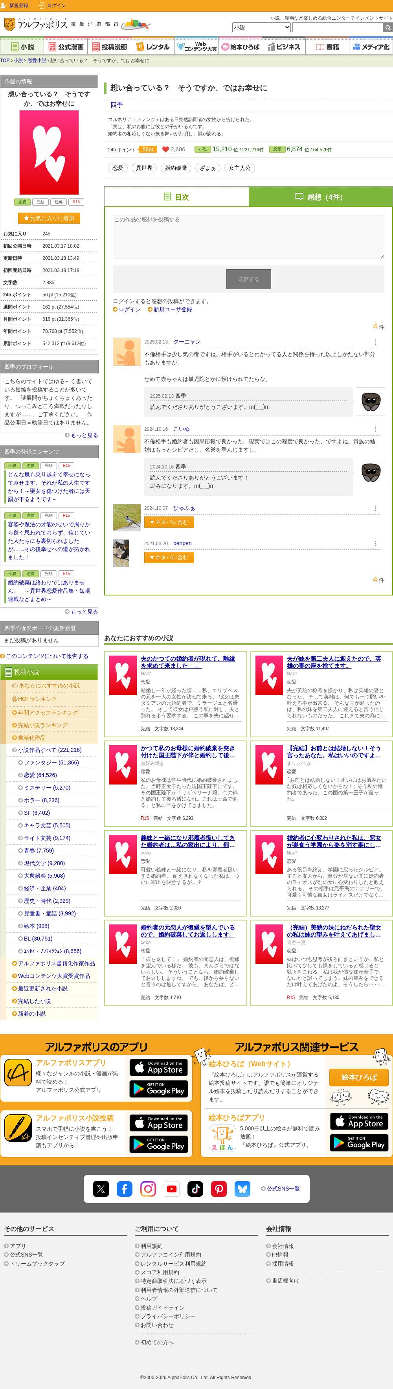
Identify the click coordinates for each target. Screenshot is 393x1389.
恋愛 (277, 149)
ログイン (56, 5)
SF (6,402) (37, 813)
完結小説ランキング (43, 725)
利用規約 (152, 1246)
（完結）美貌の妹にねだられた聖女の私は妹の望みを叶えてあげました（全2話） (334, 934)
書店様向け (285, 1280)
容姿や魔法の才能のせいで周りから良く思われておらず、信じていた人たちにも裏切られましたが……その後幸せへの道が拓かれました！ (49, 540)
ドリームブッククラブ (37, 1263)
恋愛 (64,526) (40, 775)
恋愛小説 (37, 60)
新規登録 (18, 5)
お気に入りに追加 (49, 218)
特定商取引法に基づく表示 (174, 1281)
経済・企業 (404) (45, 888)
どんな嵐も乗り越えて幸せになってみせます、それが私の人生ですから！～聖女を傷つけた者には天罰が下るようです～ (49, 486)
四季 (116, 104)
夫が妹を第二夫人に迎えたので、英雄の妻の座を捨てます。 (334, 662)
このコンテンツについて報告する (47, 656)
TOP (4, 60)
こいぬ (181, 429)
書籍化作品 (32, 738)
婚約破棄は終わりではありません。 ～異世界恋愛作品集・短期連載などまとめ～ (49, 590)
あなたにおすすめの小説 (49, 685)
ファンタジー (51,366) (51, 762)
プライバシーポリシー (168, 1316)
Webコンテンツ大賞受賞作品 (54, 976)
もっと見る (84, 435)
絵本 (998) (37, 926)
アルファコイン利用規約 (171, 1254)
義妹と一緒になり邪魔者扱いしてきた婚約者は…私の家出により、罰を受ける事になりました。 (188, 844)
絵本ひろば (359, 1077)
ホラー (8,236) (41, 800)
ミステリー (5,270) (47, 788)
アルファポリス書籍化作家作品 (56, 963)
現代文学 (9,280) (44, 863)
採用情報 (283, 1263)
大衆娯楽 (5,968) (44, 876)
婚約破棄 (176, 168)
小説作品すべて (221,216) (50, 750)
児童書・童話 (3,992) (50, 913)
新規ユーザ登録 (173, 309)
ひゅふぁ (184, 508)
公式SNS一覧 (283, 1188)
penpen (182, 543)
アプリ (18, 1246)
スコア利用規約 (160, 1272)
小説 (18, 60)
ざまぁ (208, 168)
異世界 (144, 168)
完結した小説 (34, 1001)
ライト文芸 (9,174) (47, 838)
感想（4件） (327, 197)
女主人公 (240, 168)
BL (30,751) (38, 938)
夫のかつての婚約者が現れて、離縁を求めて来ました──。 (188, 662)
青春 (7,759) (39, 850)
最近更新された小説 (43, 988)
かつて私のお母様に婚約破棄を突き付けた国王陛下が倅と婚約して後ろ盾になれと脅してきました (188, 755)
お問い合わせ (157, 1325)
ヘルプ (149, 1298)
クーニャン (187, 341)
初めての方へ (157, 1342)
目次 (182, 197)
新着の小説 (32, 1014)
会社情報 (283, 1246)
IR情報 (280, 1254)
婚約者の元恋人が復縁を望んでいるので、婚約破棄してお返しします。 (188, 931)
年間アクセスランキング (48, 712)
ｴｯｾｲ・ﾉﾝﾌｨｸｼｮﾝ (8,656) (52, 951)
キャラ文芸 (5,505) (47, 825)
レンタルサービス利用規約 (174, 1263)
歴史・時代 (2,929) (47, 901)
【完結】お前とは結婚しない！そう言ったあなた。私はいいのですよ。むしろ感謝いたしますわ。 (334, 755)
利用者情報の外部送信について (179, 1290)
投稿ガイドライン (163, 1307)
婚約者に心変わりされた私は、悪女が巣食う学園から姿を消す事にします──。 (334, 844)
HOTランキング (37, 699)
